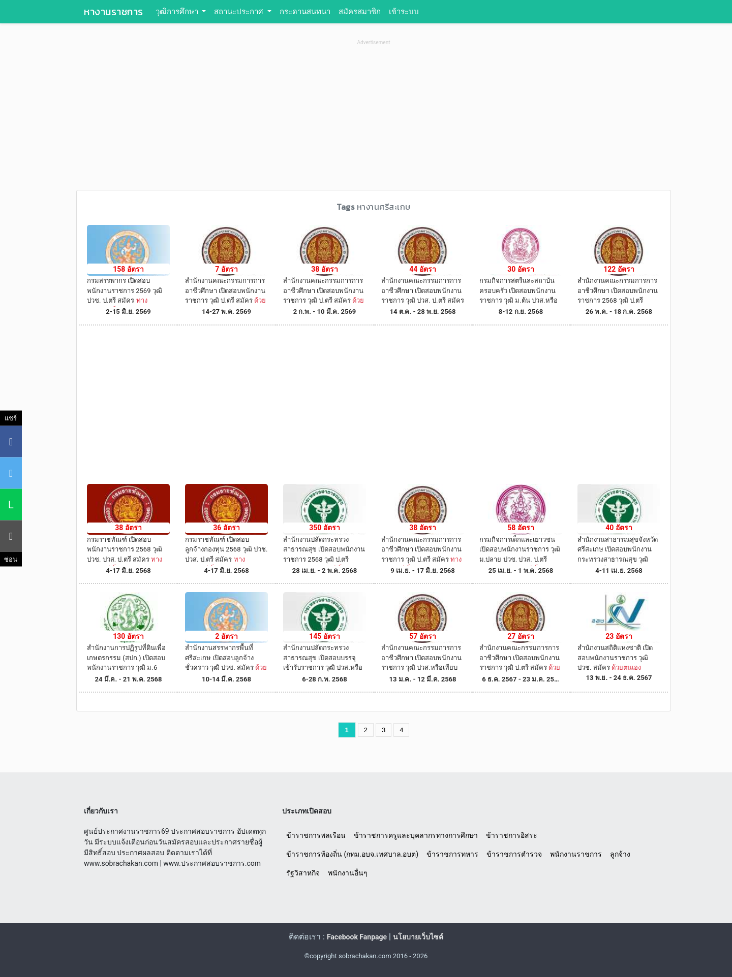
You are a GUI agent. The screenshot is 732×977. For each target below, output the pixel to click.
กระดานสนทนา (305, 11)
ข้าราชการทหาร (452, 854)
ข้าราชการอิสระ (511, 835)
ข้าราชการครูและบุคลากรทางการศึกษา (416, 835)
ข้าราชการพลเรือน (316, 835)
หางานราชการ (113, 11)
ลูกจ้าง (620, 854)
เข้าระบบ (404, 11)
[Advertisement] (373, 119)
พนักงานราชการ (576, 854)
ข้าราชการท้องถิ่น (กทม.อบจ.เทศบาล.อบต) (352, 854)
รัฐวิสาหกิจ (303, 873)
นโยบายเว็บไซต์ (418, 937)
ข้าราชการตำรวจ (514, 854)
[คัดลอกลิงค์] (11, 535)
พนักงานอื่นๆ (348, 873)
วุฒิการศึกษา (178, 11)
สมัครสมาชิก (360, 11)
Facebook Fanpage (357, 937)
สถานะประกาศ (239, 11)
